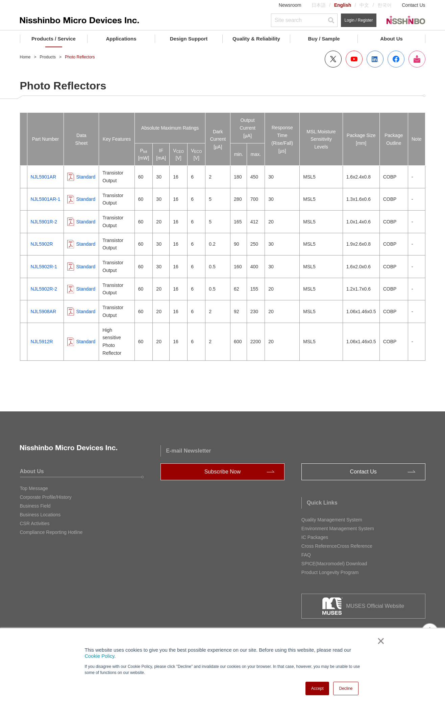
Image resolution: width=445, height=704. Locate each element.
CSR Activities (35, 523)
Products (48, 57)
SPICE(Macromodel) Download (334, 563)
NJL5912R (42, 341)
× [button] (379, 641)
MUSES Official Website (375, 606)
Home (25, 57)
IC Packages (314, 537)
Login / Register (358, 20)
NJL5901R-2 (44, 221)
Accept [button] (317, 688)
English (342, 5)
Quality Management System (331, 519)
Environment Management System (337, 528)
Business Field (35, 506)
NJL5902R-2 (44, 289)
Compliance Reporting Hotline (51, 532)
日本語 (319, 5)
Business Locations (40, 514)
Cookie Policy (100, 656)
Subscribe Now (222, 472)
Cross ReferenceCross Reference (336, 546)
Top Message (34, 488)
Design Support (189, 39)
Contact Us (413, 5)
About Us (391, 39)
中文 (364, 5)
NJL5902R (42, 244)
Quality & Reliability (256, 39)
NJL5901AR (43, 177)
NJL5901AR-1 (45, 199)
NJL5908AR (43, 311)
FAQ (306, 555)
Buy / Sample (324, 39)
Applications (121, 39)
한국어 (384, 5)
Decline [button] (345, 688)
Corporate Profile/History (46, 497)
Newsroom (290, 5)
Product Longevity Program (330, 572)
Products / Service (53, 39)
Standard (85, 177)
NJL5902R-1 (44, 266)
